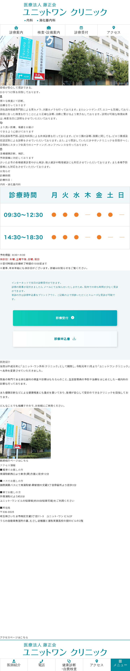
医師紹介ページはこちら (14, 460)
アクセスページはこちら (14, 637)
